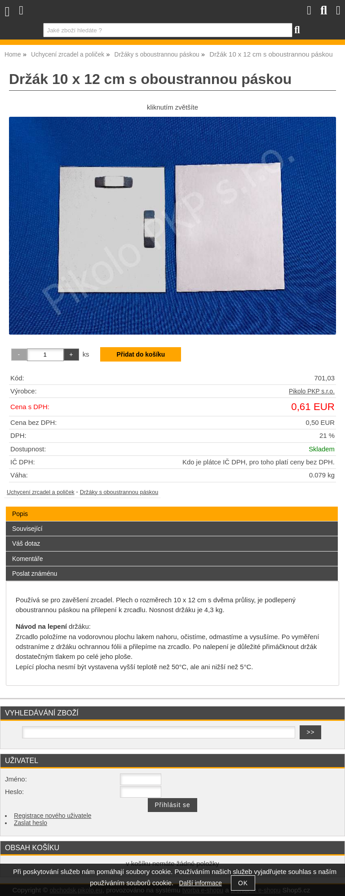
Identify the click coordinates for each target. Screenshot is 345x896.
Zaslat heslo (30, 823)
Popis (20, 513)
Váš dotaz (26, 543)
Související (27, 528)
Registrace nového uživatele (52, 815)
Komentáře (27, 558)
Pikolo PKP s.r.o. (312, 391)
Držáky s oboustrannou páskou (119, 492)
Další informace (200, 883)
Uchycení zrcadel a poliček (41, 492)
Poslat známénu (34, 573)
